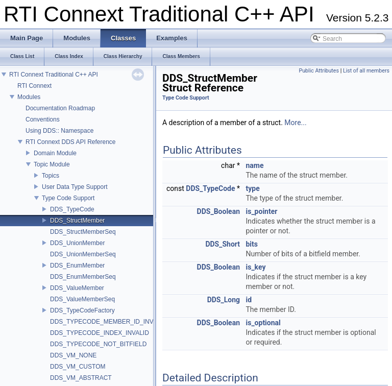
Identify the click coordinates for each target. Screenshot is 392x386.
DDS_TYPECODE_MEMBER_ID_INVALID (108, 321)
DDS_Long (223, 300)
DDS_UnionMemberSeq (83, 254)
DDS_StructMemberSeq (83, 231)
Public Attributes (319, 70)
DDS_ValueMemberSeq (82, 299)
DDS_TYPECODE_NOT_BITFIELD (98, 344)
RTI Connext (34, 85)
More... (295, 122)
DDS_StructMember (77, 220)
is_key (255, 267)
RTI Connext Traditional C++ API (53, 74)
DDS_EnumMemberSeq (83, 276)
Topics (50, 175)
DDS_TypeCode (72, 209)
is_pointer (261, 211)
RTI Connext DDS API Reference (71, 142)
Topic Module (52, 164)
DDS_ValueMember (77, 288)
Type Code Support (68, 198)
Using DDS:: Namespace (59, 130)
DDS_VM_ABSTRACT (81, 377)
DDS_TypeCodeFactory (82, 310)
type (252, 188)
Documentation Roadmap (60, 108)
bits (252, 244)
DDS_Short (222, 244)
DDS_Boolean (218, 211)
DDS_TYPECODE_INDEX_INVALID (99, 332)
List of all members (366, 70)
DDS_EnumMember (77, 265)
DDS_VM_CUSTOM (77, 366)
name (254, 165)
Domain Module (55, 153)
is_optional (263, 323)
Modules (28, 97)
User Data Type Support (75, 186)
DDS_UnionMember (77, 243)
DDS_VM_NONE (73, 355)
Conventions (43, 119)
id (249, 300)
